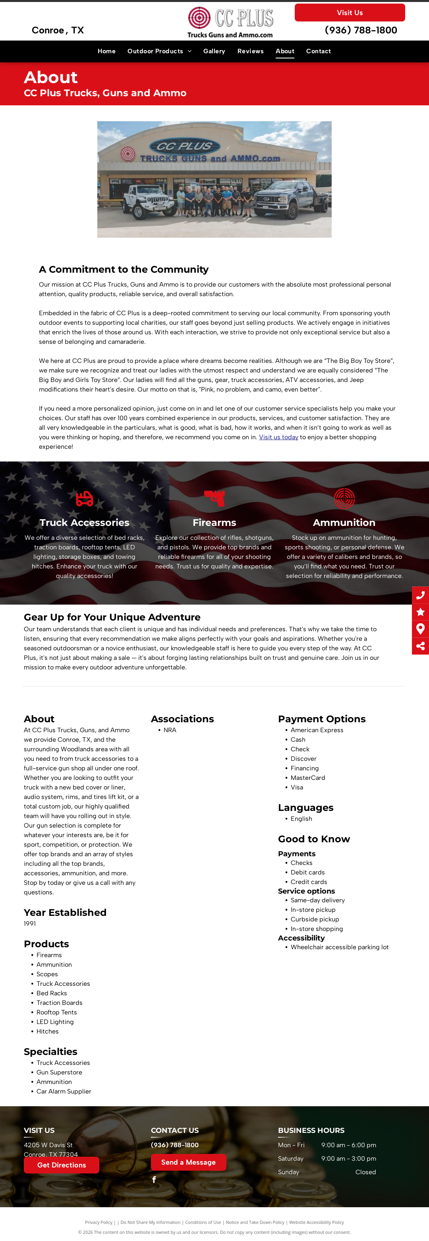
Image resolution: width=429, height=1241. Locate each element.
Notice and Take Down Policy (255, 1222)
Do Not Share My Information (151, 1222)
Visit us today (278, 437)
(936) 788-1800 (361, 30)
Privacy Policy (98, 1222)
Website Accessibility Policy (316, 1222)
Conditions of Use (203, 1222)
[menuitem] (107, 51)
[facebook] (154, 1181)
